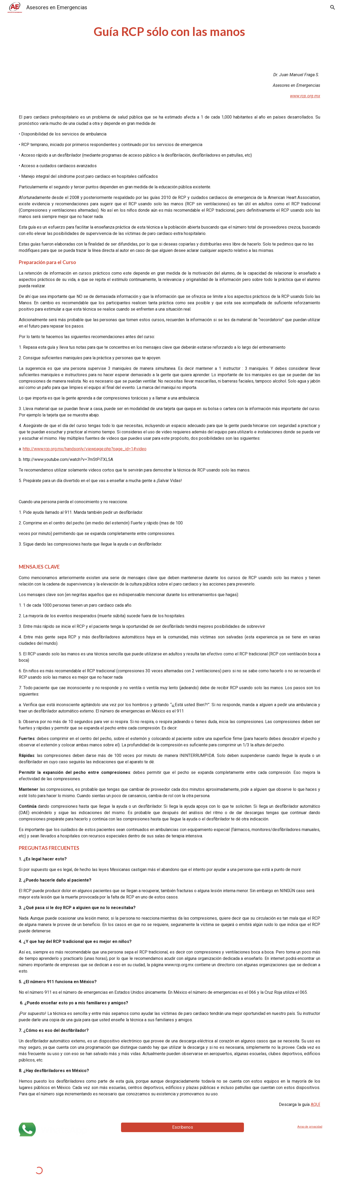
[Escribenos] (182, 1127)
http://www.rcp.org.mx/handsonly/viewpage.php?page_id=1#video (84, 448)
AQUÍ (315, 1104)
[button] (332, 7)
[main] (169, 31)
